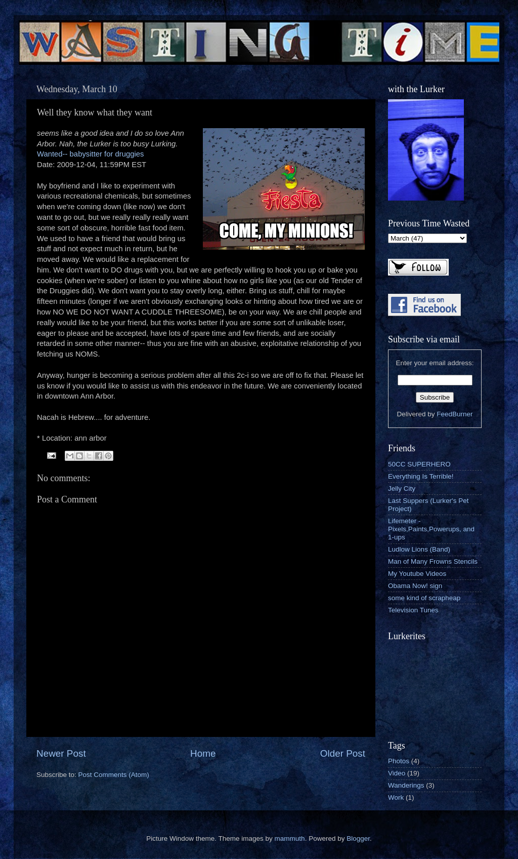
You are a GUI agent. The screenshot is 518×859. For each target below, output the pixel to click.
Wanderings (406, 785)
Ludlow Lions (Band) (419, 549)
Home (202, 753)
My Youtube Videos (417, 573)
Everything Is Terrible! (421, 476)
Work (396, 797)
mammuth (290, 838)
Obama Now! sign (415, 586)
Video (396, 773)
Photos (398, 761)
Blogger (358, 838)
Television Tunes (413, 610)
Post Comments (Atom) (113, 774)
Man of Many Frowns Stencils (433, 561)
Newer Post (61, 753)
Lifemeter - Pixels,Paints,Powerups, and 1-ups (431, 529)
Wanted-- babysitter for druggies (90, 154)
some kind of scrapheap (424, 598)
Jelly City (401, 488)
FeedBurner (454, 414)
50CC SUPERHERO (419, 464)
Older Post (342, 753)
